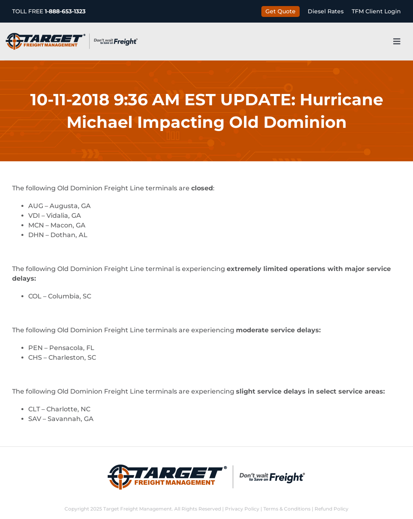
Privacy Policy (242, 509)
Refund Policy (331, 509)
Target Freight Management (137, 509)
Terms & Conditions (287, 509)
